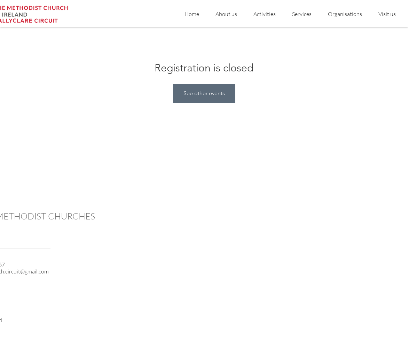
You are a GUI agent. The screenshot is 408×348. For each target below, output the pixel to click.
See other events (204, 93)
